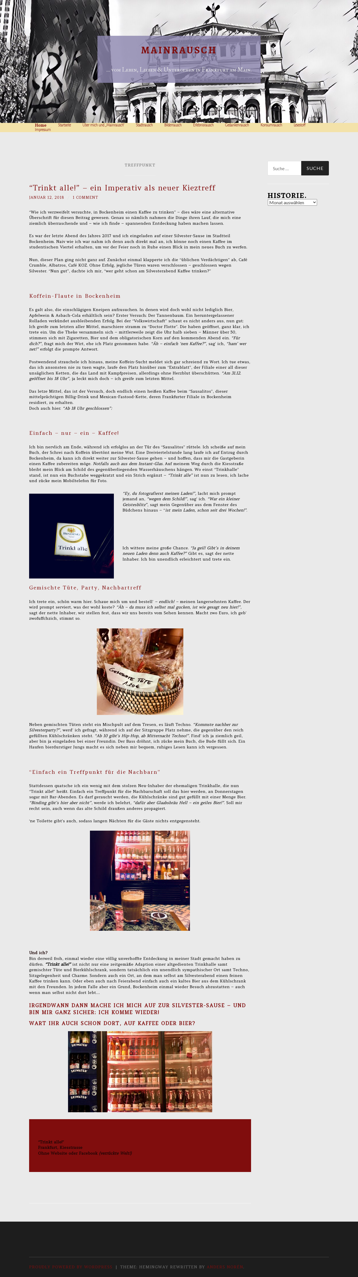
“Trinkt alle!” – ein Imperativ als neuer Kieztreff (122, 187)
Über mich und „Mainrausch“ (103, 125)
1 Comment (89, 197)
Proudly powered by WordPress (70, 1266)
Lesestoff (300, 125)
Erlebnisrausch (203, 125)
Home (40, 125)
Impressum (43, 130)
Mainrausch (179, 50)
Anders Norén (225, 1266)
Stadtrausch (144, 125)
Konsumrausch (271, 125)
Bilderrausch (173, 125)
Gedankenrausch (237, 125)
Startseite (64, 125)
